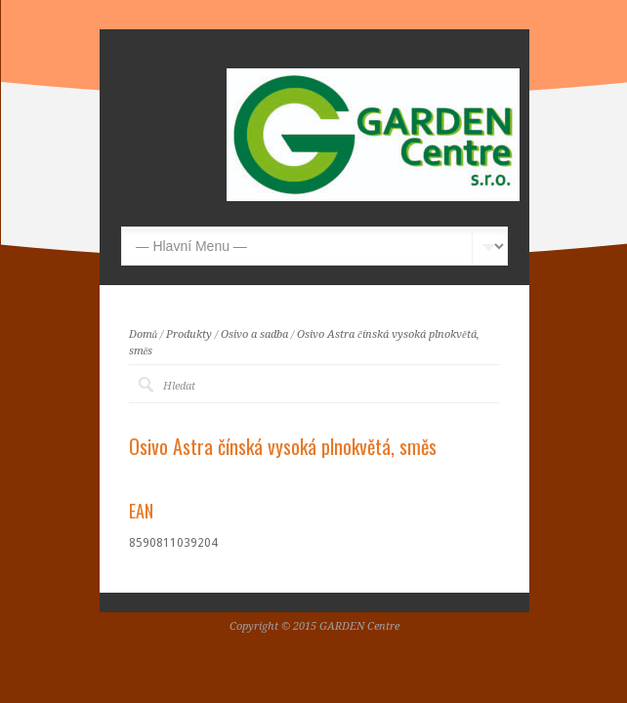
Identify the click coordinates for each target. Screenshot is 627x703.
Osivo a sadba (254, 334)
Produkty (189, 334)
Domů (143, 334)
